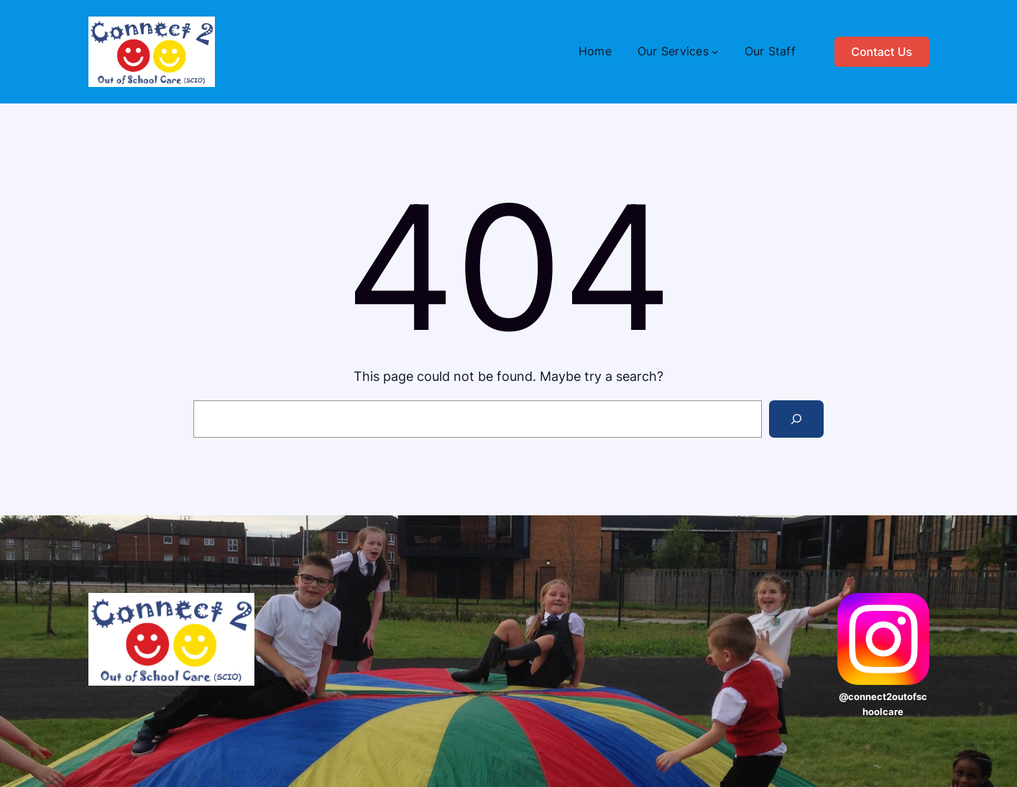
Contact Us (881, 52)
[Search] (796, 419)
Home (595, 51)
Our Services (673, 51)
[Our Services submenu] (715, 51)
